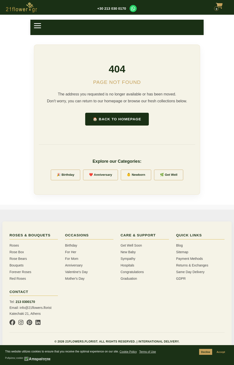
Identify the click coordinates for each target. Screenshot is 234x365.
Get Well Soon (131, 245)
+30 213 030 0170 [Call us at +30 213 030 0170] (111, 8)
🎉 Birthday (66, 174)
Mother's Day (74, 278)
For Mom (71, 259)
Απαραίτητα (39, 359)
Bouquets (16, 265)
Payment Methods (189, 259)
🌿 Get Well (169, 174)
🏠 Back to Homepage (117, 119)
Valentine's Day (76, 272)
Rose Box (16, 252)
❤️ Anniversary (100, 174)
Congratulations (132, 272)
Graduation (129, 278)
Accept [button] (220, 352)
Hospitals (127, 265)
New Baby (128, 252)
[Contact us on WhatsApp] (133, 8)
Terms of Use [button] (147, 351)
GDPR (181, 278)
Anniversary (74, 265)
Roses (14, 245)
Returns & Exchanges (192, 265)
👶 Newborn (136, 174)
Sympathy (128, 259)
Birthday (71, 245)
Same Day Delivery (190, 272)
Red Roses (17, 278)
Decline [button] (205, 352)
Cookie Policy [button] (128, 351)
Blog (179, 245)
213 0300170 (25, 302)
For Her (70, 252)
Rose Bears (18, 259)
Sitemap (182, 252)
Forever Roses (20, 272)
